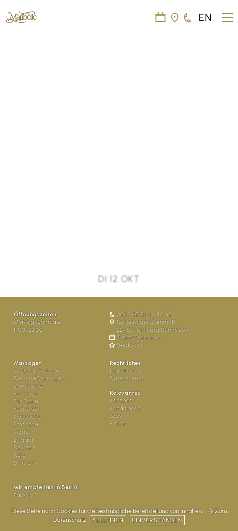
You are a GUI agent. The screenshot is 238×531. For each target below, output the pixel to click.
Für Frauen (27, 393)
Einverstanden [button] (157, 520)
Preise (118, 423)
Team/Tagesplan (135, 337)
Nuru (20, 455)
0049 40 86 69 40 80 (141, 314)
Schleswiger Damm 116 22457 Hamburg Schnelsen (149, 326)
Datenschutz (127, 378)
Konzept (121, 400)
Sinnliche (25, 463)
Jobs (116, 416)
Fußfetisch (27, 409)
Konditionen (125, 408)
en (205, 18)
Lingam (24, 440)
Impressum (125, 370)
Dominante (28, 386)
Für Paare (26, 401)
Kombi (22, 432)
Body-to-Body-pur (38, 370)
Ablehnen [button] (108, 520)
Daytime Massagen (39, 378)
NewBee (24, 447)
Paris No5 (26, 495)
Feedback (126, 345)
